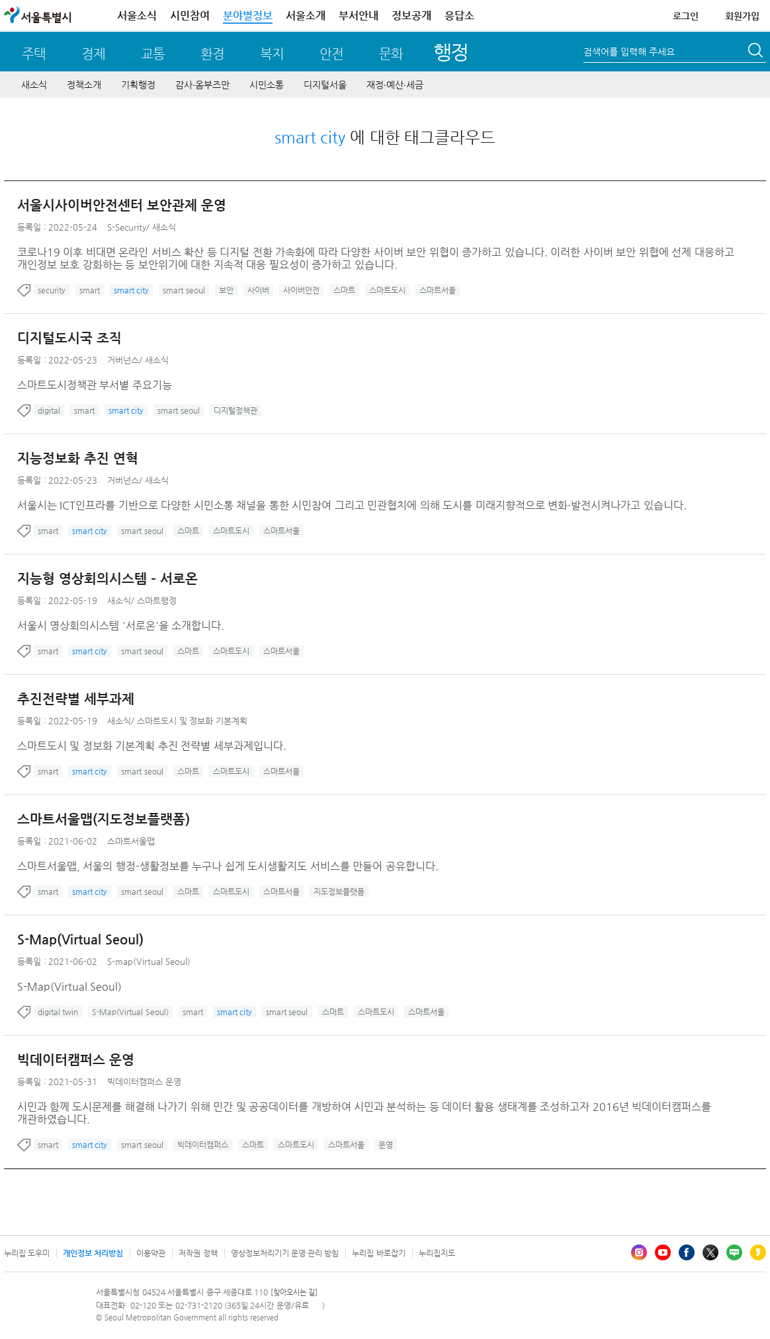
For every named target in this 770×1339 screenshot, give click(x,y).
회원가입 (742, 16)
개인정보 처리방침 (93, 1253)
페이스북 (687, 1252)
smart (89, 290)
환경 (212, 53)
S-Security (126, 227)
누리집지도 (437, 1253)
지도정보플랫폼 (339, 891)
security (51, 290)
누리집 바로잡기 (378, 1253)
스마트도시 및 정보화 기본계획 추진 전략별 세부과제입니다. (151, 746)
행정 (450, 51)
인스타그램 (639, 1252)
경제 (93, 53)
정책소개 (84, 84)
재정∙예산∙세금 (394, 84)
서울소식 (137, 15)
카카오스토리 (758, 1252)
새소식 (34, 84)
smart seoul (183, 290)
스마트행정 (157, 600)
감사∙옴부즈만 (202, 84)
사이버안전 (301, 290)
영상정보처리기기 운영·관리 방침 (285, 1253)
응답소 (459, 15)
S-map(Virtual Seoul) (149, 961)
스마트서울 (437, 290)
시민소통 (266, 84)
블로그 (734, 1252)
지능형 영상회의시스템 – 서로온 (107, 578)
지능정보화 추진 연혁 (77, 458)
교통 (153, 53)
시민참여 (190, 15)
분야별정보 (248, 15)
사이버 (258, 290)
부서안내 (358, 15)
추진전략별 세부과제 (75, 699)
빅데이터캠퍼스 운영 (75, 1059)
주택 (34, 53)
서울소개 (305, 15)
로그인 (686, 16)
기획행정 (138, 84)
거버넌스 (123, 360)
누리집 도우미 (27, 1253)
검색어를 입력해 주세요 (629, 51)
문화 (391, 53)
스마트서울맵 (131, 841)
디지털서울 (325, 84)
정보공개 (411, 15)
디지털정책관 (235, 410)
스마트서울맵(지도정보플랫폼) (103, 819)
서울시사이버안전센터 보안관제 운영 (121, 205)
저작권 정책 (198, 1253)
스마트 (344, 290)
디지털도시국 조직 (69, 338)
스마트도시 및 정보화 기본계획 (192, 721)
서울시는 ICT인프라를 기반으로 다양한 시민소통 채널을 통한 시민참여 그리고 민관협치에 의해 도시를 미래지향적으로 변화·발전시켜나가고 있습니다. (352, 505)
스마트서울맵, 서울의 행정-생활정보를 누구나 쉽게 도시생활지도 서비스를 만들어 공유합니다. (228, 866)
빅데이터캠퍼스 (202, 1144)
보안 (226, 290)
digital (49, 410)
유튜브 (663, 1252)
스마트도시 (387, 290)
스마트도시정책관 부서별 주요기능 (94, 385)
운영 (385, 1144)
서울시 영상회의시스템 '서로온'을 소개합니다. (120, 625)
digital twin (58, 1011)
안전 (331, 53)
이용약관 (150, 1253)
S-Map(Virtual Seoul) (80, 939)
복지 (272, 53)
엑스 (710, 1252)
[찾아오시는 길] (294, 1292)
